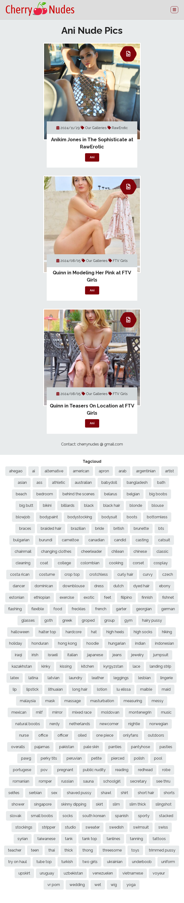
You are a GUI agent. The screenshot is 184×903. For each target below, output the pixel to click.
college (64, 563)
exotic (89, 597)
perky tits (49, 758)
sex (54, 792)
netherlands (79, 724)
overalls (18, 747)
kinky (45, 666)
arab (122, 471)
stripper (48, 827)
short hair (146, 792)
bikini (47, 505)
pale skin (91, 747)
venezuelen (102, 873)
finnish (147, 597)
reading (121, 770)
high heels (115, 632)
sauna (88, 781)
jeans (117, 655)
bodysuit (109, 517)
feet (107, 597)
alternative (54, 471)
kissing (66, 666)
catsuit (164, 540)
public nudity (94, 770)
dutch (118, 586)
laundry (75, 678)
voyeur (159, 873)
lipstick (32, 689)
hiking (167, 632)
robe (166, 770)
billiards (68, 505)
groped (88, 620)
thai (51, 850)
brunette (141, 528)
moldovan (110, 712)
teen (35, 850)
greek (67, 620)
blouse (158, 505)
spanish (121, 815)
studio (70, 827)
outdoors (156, 735)
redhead (145, 770)
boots (132, 517)
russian (67, 781)
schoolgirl (112, 781)
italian (72, 655)
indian (140, 643)
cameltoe (70, 540)
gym (128, 620)
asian (22, 482)
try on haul (17, 861)
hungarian (117, 643)
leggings (121, 678)
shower (18, 804)
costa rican (19, 574)
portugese (22, 770)
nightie (134, 724)
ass (39, 482)
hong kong (67, 643)
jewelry (137, 655)
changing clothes (56, 551)
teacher (14, 850)
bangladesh (137, 482)
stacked (166, 815)
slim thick (137, 804)
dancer (19, 586)
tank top (89, 838)
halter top (47, 632)
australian (83, 482)
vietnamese (132, 873)
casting (142, 540)
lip (15, 689)
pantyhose (140, 747)
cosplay (161, 563)
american (81, 471)
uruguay (47, 873)
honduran (40, 643)
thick (68, 850)
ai (33, 471)
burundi (45, 540)
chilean (117, 551)
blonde (136, 505)
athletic (58, 482)
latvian (53, 678)
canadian (96, 540)
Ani (92, 157)
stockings (23, 827)
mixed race (82, 712)
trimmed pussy (162, 850)
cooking (116, 563)
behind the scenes (79, 494)
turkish (67, 861)
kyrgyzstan (113, 666)
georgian (144, 609)
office (43, 735)
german (168, 609)
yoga (131, 884)
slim (116, 804)
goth (48, 620)
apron (104, 471)
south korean (93, 815)
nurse (24, 735)
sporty (144, 815)
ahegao (16, 471)
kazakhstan (22, 666)
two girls (90, 861)
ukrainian (114, 861)
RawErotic (120, 128)
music (166, 712)
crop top (72, 574)
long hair (79, 689)
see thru (163, 781)
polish (139, 758)
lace (136, 666)
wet (97, 884)
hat (94, 632)
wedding (77, 884)
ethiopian (42, 597)
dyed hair (141, 586)
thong (87, 850)
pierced (117, 758)
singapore (43, 804)
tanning (136, 838)
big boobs (158, 494)
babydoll (109, 482)
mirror (57, 712)
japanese (95, 655)
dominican (43, 586)
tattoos (159, 838)
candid (120, 540)
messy (157, 701)
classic (162, 551)
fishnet (168, 597)
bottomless (157, 517)
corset (138, 563)
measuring (133, 701)
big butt (26, 505)
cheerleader (91, 551)
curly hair (125, 574)
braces (25, 528)
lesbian (144, 678)
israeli (53, 655)
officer (63, 735)
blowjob (23, 517)
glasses (28, 620)
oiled (82, 735)
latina (33, 678)
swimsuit (141, 827)
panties (115, 747)
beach (21, 494)
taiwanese (46, 838)
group (109, 620)
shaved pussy (79, 792)
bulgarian (21, 540)
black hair (111, 505)
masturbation (102, 701)
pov (44, 770)
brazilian (78, 528)
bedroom (44, 494)
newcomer (109, 724)
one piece (104, 735)
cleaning (23, 563)
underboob (142, 861)
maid (166, 689)
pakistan (66, 747)
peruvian (74, 758)
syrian (22, 838)
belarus (110, 494)
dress (99, 586)
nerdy (55, 724)
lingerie (166, 678)
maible (146, 689)
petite (96, 758)
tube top (44, 861)
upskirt (24, 873)
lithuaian (55, 689)
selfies (13, 792)
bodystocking (80, 517)
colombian (89, 563)
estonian (16, 597)
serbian (35, 792)
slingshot (163, 804)
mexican (19, 712)
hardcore (73, 632)
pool (158, 758)
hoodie (92, 643)
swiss (163, 827)
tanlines (113, 838)
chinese (140, 551)
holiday (15, 643)
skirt (99, 804)
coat (44, 563)
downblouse (74, 586)
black (89, 505)
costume (47, 574)
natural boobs (27, 724)
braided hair (51, 528)
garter (121, 609)
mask (50, 701)
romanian (21, 781)
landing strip (160, 666)
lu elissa (124, 689)
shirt (124, 792)
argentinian (145, 471)
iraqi (18, 655)
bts (161, 528)
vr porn (53, 884)
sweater (93, 827)
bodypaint (49, 517)
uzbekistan (73, 873)
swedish (116, 827)
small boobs (42, 815)
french (100, 609)
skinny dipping (73, 804)
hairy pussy (152, 620)
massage (72, 701)
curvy (148, 574)
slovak (15, 815)
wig (114, 884)
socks (68, 815)
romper (45, 781)
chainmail (23, 551)
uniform (168, 861)
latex (14, 678)
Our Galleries (96, 128)
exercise (67, 597)
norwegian (159, 724)
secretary (138, 781)
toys (135, 850)
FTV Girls (120, 261)
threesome (112, 850)
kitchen (87, 666)
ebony (164, 586)
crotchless (98, 574)
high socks (143, 632)
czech (167, 574)
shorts (169, 792)
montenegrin (140, 712)
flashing (15, 609)
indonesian (164, 643)
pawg (26, 758)
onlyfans (130, 735)
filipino (126, 597)
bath (161, 482)
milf (39, 712)
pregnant (65, 770)
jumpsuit (160, 655)
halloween (20, 632)
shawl (106, 792)
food (57, 609)
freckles (79, 609)
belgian (133, 494)
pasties (166, 747)
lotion (102, 689)
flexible (37, 609)
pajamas (42, 747)
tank (69, 838)
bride (99, 528)
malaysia (28, 701)
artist (169, 471)
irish (35, 655)
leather (98, 678)
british (119, 528)
